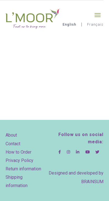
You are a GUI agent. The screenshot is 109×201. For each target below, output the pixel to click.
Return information (23, 168)
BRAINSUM (92, 181)
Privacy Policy (19, 160)
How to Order (18, 152)
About (11, 135)
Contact (13, 143)
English (69, 24)
